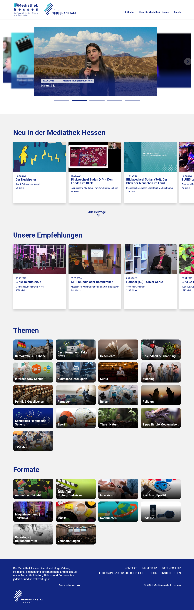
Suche (129, 12)
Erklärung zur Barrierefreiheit (122, 573)
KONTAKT (131, 568)
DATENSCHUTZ (171, 568)
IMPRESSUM (149, 568)
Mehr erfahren (67, 585)
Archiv (177, 12)
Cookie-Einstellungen (165, 573)
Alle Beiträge (97, 212)
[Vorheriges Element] (6, 61)
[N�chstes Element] (187, 61)
